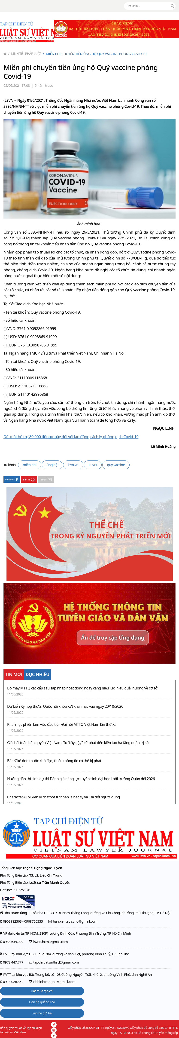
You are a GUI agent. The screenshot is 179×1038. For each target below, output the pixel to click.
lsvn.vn (73, 464)
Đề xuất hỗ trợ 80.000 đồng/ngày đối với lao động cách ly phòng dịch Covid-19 (70, 436)
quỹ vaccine (116, 464)
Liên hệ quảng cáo (42, 1002)
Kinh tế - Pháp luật (24, 53)
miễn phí (29, 464)
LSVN (93, 464)
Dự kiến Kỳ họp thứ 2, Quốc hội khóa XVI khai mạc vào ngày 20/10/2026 (65, 706)
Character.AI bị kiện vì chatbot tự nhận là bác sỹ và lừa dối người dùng (63, 797)
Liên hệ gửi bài (42, 1013)
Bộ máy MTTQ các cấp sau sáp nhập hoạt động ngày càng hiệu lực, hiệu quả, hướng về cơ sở (82, 688)
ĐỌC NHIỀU (37, 674)
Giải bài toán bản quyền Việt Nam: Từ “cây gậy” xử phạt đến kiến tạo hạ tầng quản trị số (78, 742)
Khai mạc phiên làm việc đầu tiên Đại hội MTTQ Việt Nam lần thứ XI (61, 724)
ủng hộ (52, 464)
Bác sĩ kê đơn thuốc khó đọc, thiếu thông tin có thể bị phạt (54, 760)
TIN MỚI (13, 674)
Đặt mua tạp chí (42, 991)
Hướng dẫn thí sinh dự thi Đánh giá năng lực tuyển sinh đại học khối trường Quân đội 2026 (81, 778)
